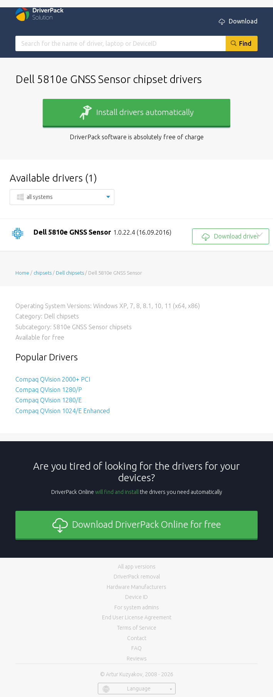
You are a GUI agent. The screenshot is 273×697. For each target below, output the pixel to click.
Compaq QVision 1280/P (48, 389)
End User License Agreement (136, 617)
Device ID (136, 597)
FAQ (136, 648)
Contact (136, 638)
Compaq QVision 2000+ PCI (52, 379)
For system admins (136, 607)
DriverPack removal (137, 577)
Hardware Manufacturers (136, 587)
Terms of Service (136, 628)
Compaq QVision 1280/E (48, 400)
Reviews (137, 658)
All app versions (137, 567)
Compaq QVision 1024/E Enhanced (62, 410)
